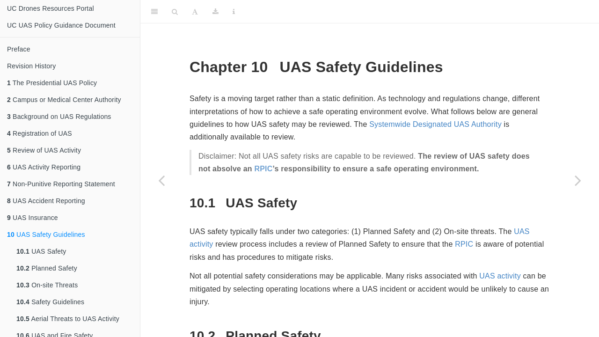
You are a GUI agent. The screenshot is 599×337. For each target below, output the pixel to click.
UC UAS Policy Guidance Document (61, 25)
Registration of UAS (39, 133)
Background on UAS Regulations (59, 116)
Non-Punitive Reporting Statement (61, 184)
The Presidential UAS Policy (52, 83)
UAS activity (500, 276)
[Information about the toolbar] (234, 11)
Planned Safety (46, 268)
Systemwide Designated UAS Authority (435, 124)
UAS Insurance (32, 217)
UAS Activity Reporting (43, 167)
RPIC (263, 169)
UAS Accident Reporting (46, 201)
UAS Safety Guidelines (46, 234)
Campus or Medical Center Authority (64, 99)
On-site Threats (47, 285)
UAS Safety (41, 251)
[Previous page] (161, 180)
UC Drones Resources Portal (50, 8)
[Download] (215, 11)
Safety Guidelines (50, 302)
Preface (18, 49)
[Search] (175, 11)
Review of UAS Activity (44, 150)
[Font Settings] (195, 11)
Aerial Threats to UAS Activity (67, 318)
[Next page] (578, 180)
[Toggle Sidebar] (154, 11)
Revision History (31, 66)
